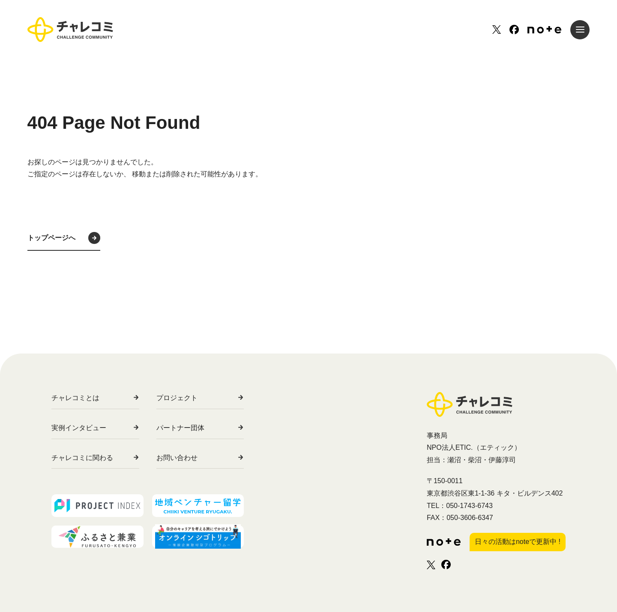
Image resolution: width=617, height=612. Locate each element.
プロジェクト (192, 397)
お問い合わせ (192, 457)
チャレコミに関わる (82, 457)
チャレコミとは (75, 397)
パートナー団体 (195, 427)
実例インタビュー (78, 427)
